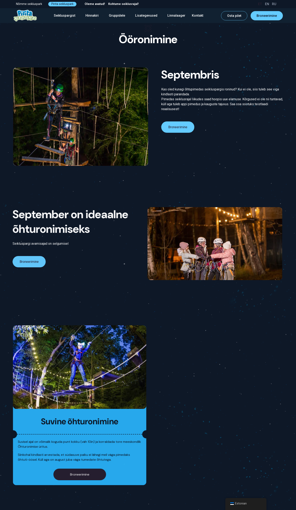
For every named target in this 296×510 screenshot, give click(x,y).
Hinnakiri (94, 15)
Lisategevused (148, 15)
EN (267, 4)
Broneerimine (267, 16)
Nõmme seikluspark (29, 4)
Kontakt (197, 15)
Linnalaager (176, 15)
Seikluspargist (67, 15)
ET (260, 4)
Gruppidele (119, 15)
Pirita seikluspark (62, 4)
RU (274, 4)
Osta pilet (234, 16)
